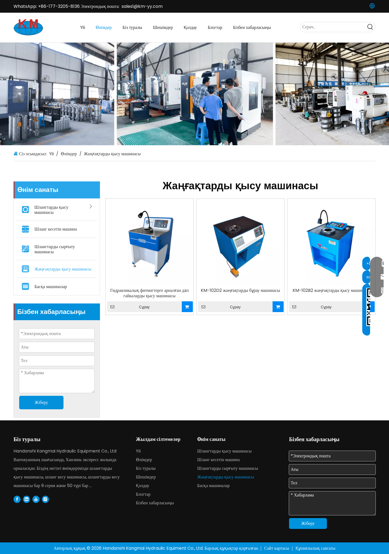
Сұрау (128, 306)
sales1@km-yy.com (142, 6)
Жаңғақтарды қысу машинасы (62, 269)
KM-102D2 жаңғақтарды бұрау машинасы (240, 290)
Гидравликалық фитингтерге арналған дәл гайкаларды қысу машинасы (149, 293)
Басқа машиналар (50, 286)
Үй (138, 451)
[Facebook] (17, 499)
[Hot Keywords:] (370, 27)
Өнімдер (144, 460)
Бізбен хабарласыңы (155, 503)
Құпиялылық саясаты (315, 548)
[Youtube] (35, 499)
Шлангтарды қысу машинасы (64, 208)
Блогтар (143, 494)
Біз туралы (146, 468)
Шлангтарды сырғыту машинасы (54, 249)
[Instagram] (45, 499)
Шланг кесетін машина (55, 229)
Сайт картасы (277, 548)
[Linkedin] (26, 499)
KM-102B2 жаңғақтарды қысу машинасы (331, 290)
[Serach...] (332, 27)
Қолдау (142, 485)
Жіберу (308, 523)
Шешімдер (146, 477)
